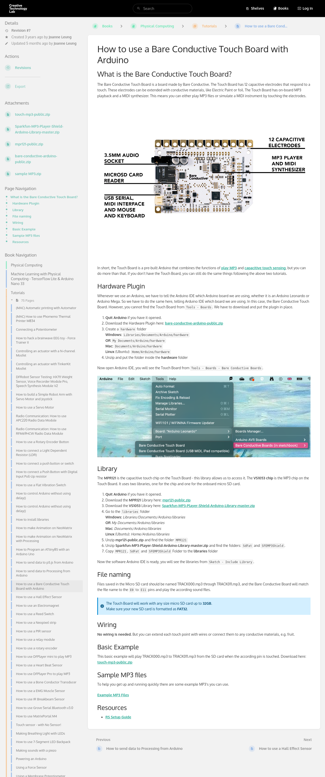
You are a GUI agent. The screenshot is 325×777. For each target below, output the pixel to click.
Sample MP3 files (26, 235)
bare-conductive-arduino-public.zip (194, 323)
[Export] (42, 86)
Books (281, 8)
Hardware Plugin (25, 203)
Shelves (255, 8)
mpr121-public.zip (176, 500)
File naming (21, 216)
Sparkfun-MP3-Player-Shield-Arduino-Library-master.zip (208, 505)
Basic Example (24, 229)
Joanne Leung (60, 37)
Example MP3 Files (113, 695)
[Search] (138, 8)
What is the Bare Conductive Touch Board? (44, 197)
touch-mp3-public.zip (114, 662)
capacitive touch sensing (265, 268)
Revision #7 (17, 30)
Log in (305, 8)
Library (18, 210)
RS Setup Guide (118, 717)
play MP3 (229, 268)
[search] (162, 8)
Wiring (17, 222)
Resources (20, 242)
